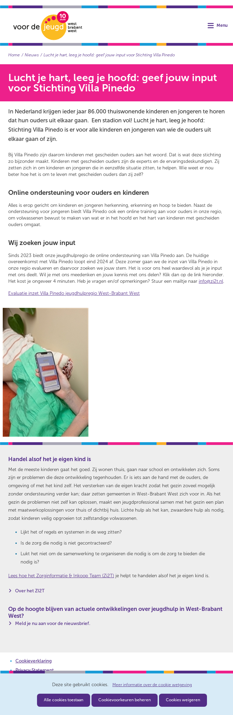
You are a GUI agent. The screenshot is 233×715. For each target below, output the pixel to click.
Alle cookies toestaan (63, 699)
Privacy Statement (34, 670)
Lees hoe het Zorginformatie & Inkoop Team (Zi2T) (61, 576)
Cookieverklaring (33, 661)
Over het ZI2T (30, 591)
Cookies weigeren (183, 699)
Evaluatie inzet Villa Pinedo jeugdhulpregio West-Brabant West (74, 293)
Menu (222, 25)
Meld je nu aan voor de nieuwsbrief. (52, 623)
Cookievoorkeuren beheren (124, 699)
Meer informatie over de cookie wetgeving (152, 685)
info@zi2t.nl (211, 281)
